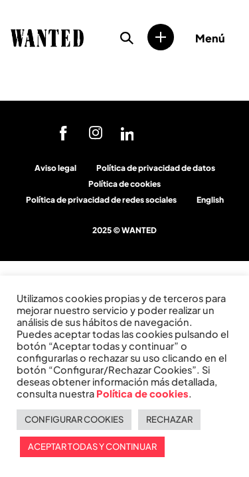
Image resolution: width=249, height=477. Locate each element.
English (210, 200)
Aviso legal (55, 168)
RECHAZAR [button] (169, 419)
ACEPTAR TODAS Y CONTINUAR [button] (92, 446)
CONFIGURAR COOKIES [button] (74, 419)
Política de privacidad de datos (155, 168)
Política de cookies (124, 184)
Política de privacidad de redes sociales (101, 200)
